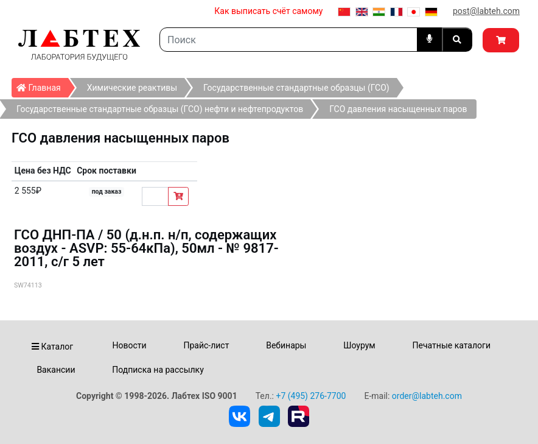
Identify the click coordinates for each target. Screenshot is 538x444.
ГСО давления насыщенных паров (398, 109)
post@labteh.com (486, 11)
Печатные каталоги (452, 345)
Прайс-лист (206, 345)
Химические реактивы (132, 88)
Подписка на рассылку (158, 370)
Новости (130, 345)
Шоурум (359, 345)
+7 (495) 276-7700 (311, 396)
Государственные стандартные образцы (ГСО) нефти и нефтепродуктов (159, 109)
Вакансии (56, 370)
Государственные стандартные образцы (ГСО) (296, 88)
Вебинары (286, 345)
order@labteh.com (427, 396)
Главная (42, 85)
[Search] (288, 39)
